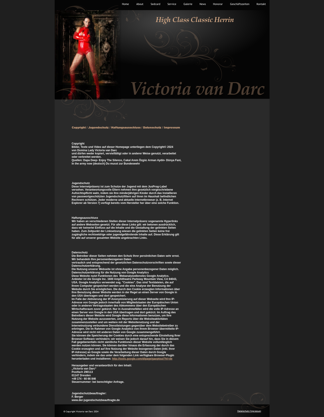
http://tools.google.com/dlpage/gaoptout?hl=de (142, 358)
